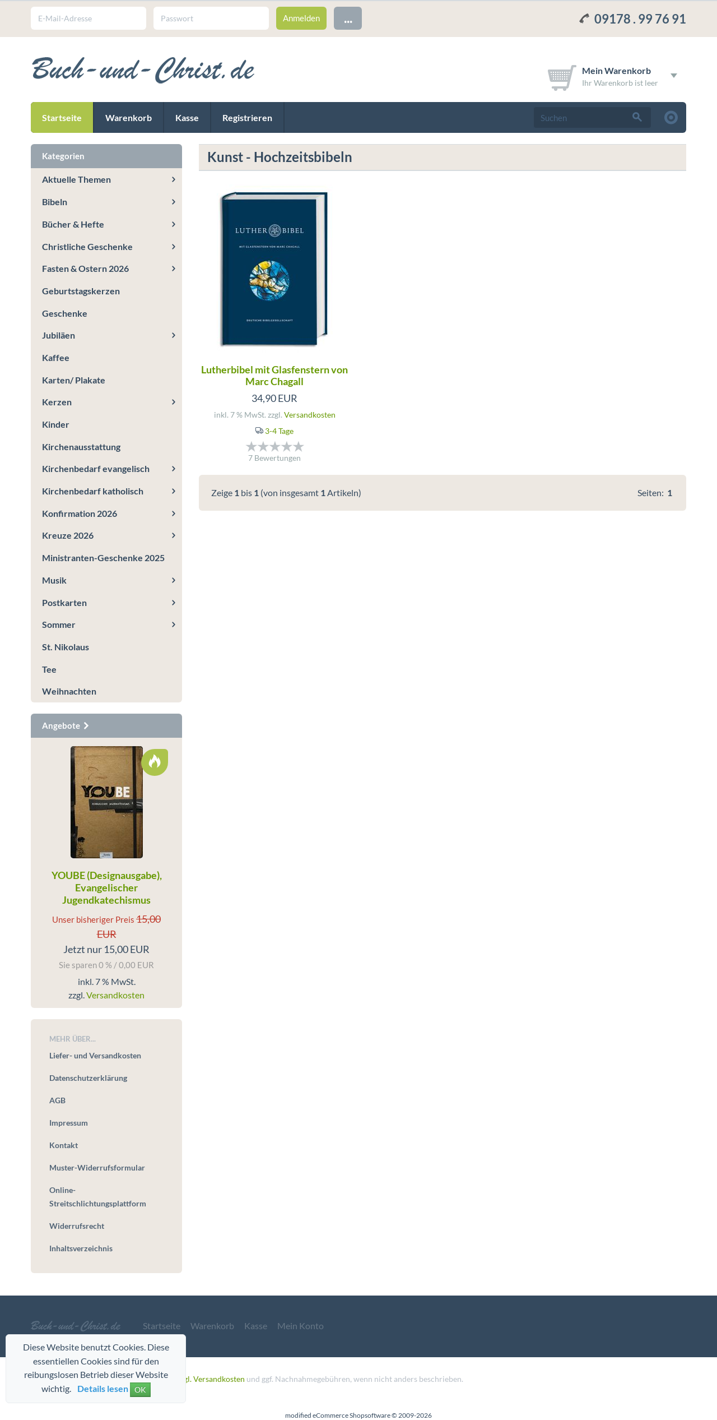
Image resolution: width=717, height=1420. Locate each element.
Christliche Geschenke (87, 246)
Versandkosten (310, 414)
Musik (54, 580)
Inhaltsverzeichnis (81, 1248)
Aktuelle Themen (76, 179)
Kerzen (57, 401)
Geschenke (64, 313)
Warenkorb (128, 117)
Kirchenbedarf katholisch (92, 490)
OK (140, 1389)
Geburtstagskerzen (81, 290)
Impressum (68, 1122)
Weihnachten (69, 691)
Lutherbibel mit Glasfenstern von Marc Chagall (274, 375)
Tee (49, 669)
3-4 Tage (279, 431)
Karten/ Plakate (73, 379)
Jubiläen (58, 335)
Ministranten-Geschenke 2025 (103, 557)
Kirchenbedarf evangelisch (96, 468)
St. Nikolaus (65, 646)
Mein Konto (300, 1325)
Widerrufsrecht (76, 1226)
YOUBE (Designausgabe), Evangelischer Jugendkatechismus (107, 887)
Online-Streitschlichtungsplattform (97, 1196)
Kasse (187, 117)
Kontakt (63, 1145)
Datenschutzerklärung (88, 1078)
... (348, 18)
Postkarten (64, 602)
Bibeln (54, 201)
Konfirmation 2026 (79, 513)
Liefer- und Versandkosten (95, 1055)
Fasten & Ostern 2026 (85, 268)
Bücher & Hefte (73, 224)
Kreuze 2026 (68, 535)
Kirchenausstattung (81, 446)
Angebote (66, 725)
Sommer (59, 624)
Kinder (55, 424)
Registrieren (247, 117)
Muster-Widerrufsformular (97, 1167)
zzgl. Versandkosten (211, 1379)
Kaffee (55, 357)
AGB (57, 1100)
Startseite (62, 117)
